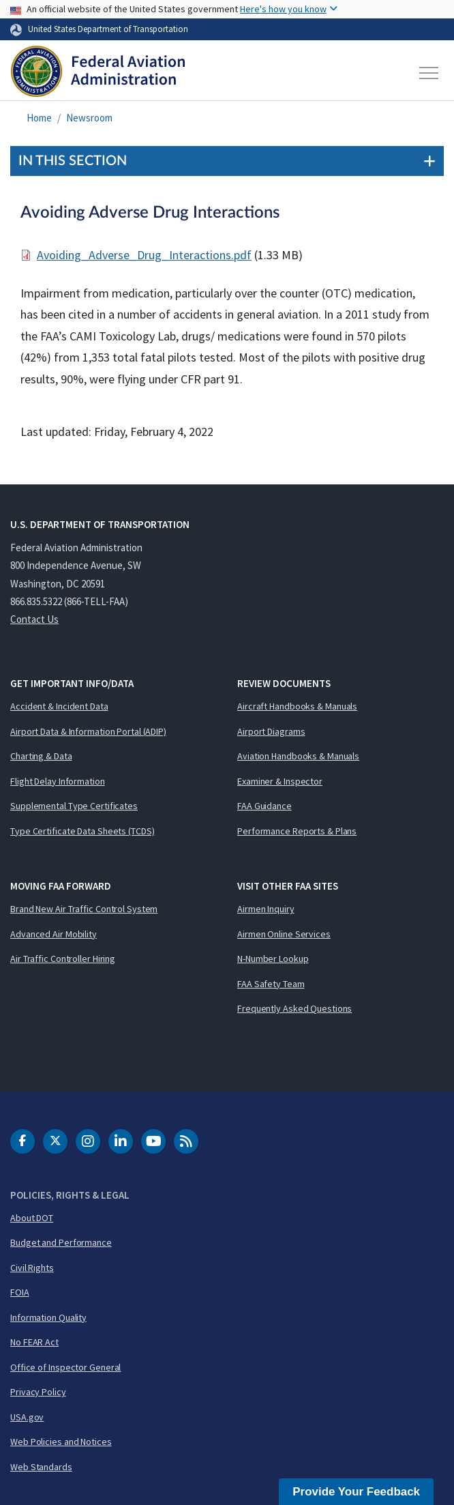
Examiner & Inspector (279, 781)
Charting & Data (41, 756)
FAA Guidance (264, 806)
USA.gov (27, 1417)
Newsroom (89, 117)
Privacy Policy (38, 1392)
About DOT (31, 1218)
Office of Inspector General (65, 1367)
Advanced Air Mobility (53, 934)
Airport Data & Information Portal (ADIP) (88, 731)
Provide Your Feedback (356, 1491)
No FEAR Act (34, 1342)
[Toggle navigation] (429, 73)
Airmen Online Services (284, 934)
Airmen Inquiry (265, 909)
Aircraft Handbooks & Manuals (297, 706)
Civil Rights (32, 1267)
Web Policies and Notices (61, 1441)
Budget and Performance (61, 1242)
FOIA (19, 1292)
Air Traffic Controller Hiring (62, 958)
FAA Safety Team (271, 984)
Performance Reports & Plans (297, 831)
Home (39, 117)
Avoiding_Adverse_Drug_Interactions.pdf (144, 255)
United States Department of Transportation (108, 28)
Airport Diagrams (271, 731)
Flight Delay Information (57, 781)
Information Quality (48, 1317)
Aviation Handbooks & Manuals (298, 756)
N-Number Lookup (273, 958)
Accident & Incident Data (59, 706)
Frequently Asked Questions (294, 1008)
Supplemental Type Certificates (74, 806)
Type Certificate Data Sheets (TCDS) (82, 831)
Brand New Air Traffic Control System (83, 909)
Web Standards (41, 1467)
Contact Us (34, 619)
